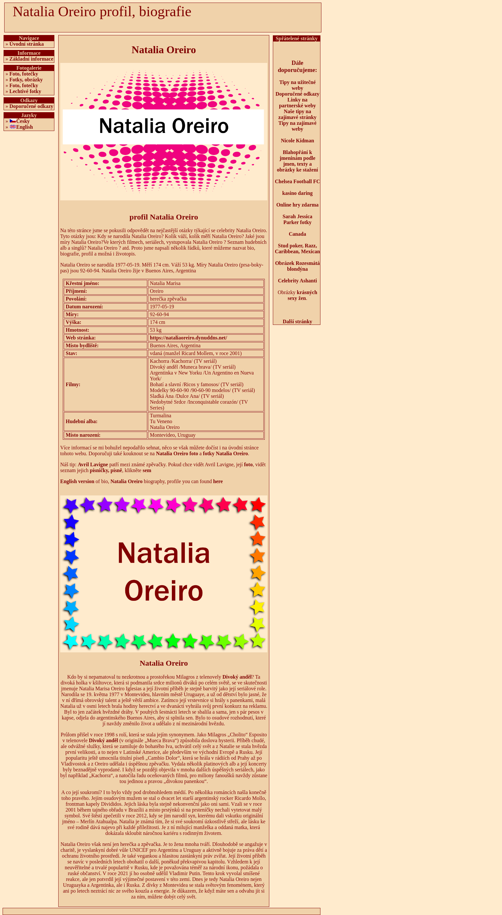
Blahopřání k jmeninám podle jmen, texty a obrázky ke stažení (297, 160)
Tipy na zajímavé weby (297, 126)
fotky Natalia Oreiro (225, 453)
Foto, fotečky (23, 74)
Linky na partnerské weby (297, 102)
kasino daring (297, 193)
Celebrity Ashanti (297, 280)
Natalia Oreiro (126, 481)
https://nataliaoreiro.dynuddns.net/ (188, 337)
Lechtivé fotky (25, 91)
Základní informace (31, 59)
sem (147, 470)
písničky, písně (106, 470)
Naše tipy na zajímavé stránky (297, 114)
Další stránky (297, 321)
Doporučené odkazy (31, 106)
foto (248, 464)
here (218, 481)
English (24, 127)
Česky (23, 121)
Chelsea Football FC (297, 181)
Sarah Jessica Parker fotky (297, 219)
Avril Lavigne (93, 464)
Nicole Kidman (297, 140)
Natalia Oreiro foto (177, 453)
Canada (297, 234)
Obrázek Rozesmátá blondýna (297, 266)
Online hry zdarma (297, 205)
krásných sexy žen (302, 295)
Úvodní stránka (26, 44)
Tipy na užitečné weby (297, 85)
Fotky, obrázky (26, 79)
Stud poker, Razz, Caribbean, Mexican (297, 248)
